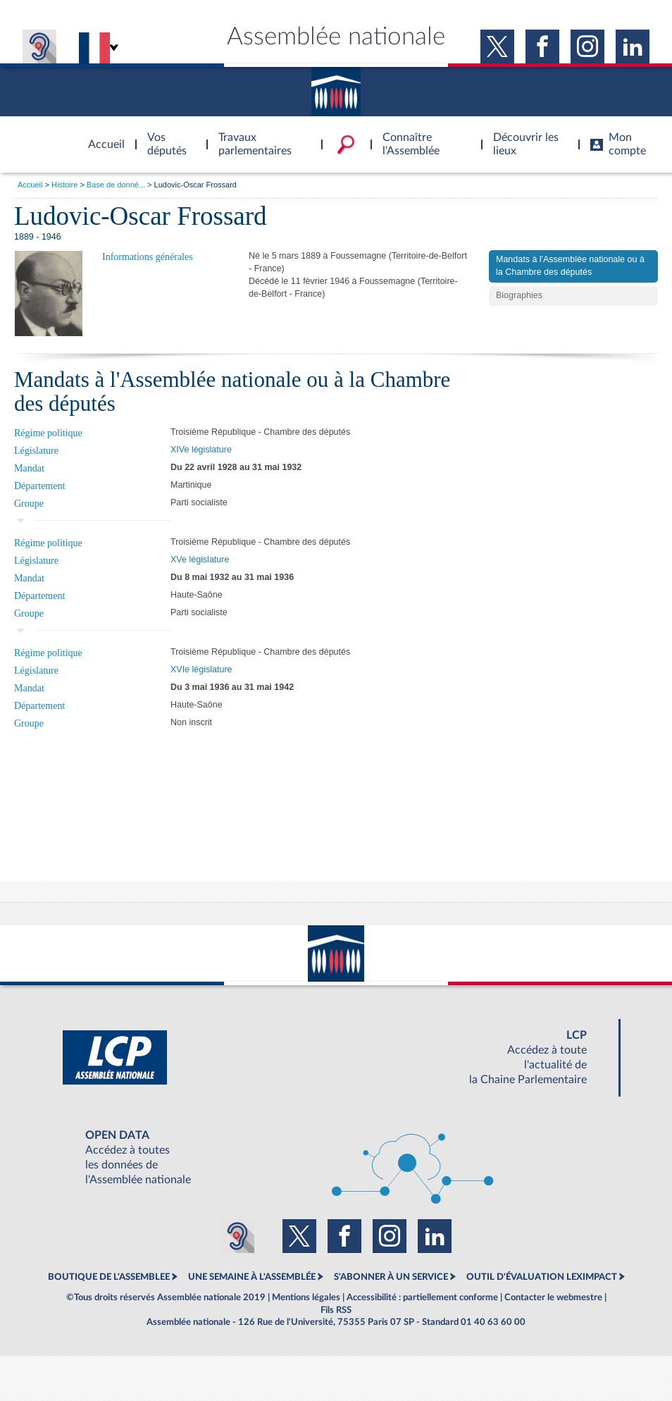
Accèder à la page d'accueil (101, 136)
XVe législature (199, 559)
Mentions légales (306, 1297)
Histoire (64, 184)
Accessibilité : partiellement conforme (422, 1297)
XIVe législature (201, 450)
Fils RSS (336, 1310)
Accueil (30, 184)
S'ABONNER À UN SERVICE (391, 1277)
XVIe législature (201, 669)
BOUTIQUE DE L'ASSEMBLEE (109, 1277)
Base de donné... (116, 184)
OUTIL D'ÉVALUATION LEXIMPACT (541, 1277)
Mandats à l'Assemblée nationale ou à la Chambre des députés (570, 265)
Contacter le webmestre (553, 1297)
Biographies (519, 295)
